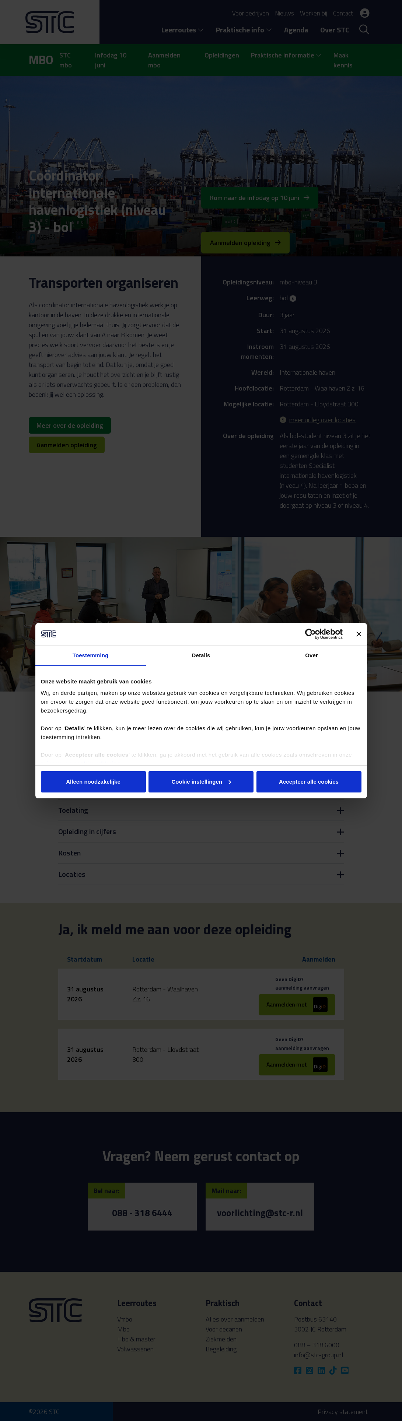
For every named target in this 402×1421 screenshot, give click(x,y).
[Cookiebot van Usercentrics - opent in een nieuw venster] (310, 634)
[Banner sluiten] (358, 634)
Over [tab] (311, 655)
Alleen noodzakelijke (93, 781)
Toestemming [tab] (91, 655)
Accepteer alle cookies (309, 781)
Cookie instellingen (201, 781)
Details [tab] (201, 655)
